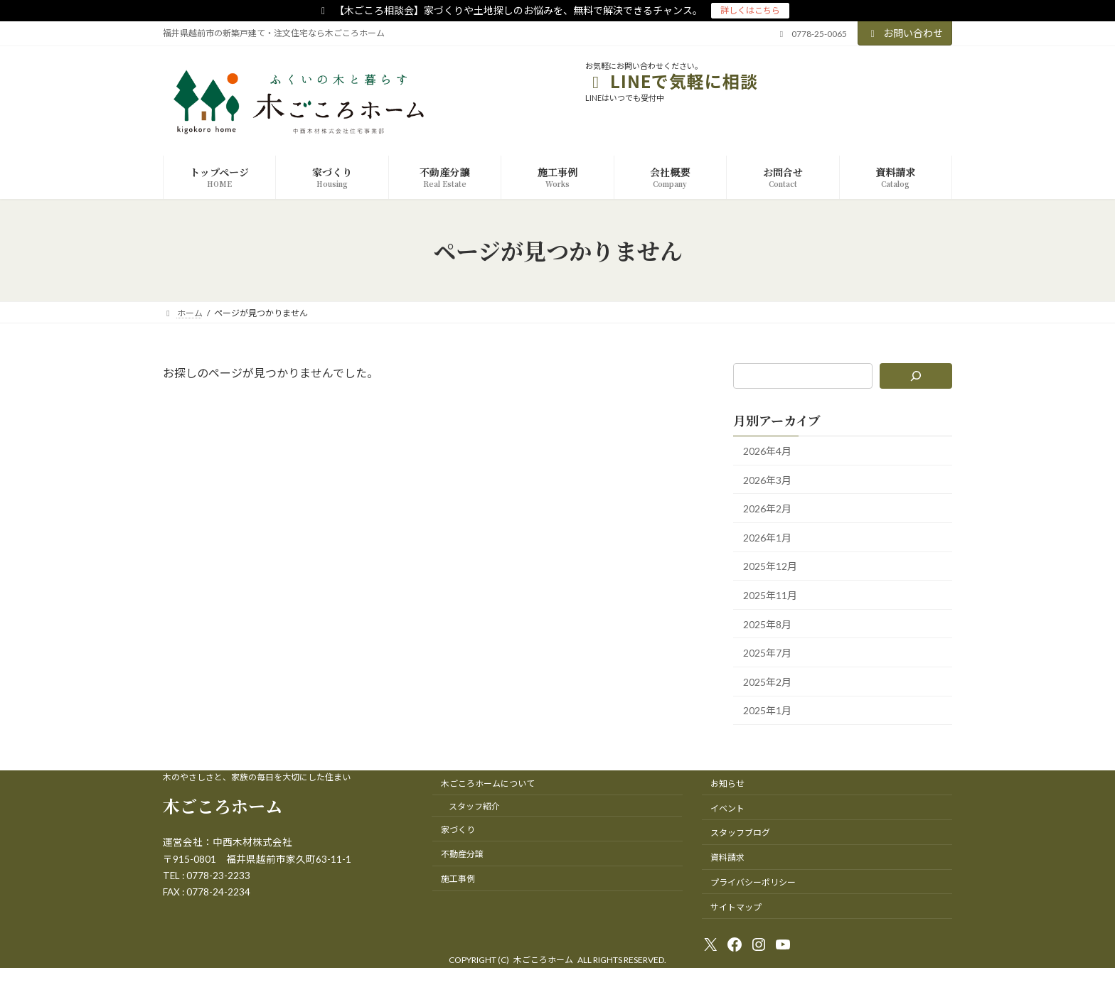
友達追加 (919, 80)
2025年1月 (767, 711)
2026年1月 (767, 538)
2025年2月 (767, 682)
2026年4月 (767, 451)
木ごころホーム (222, 805)
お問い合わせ (905, 33)
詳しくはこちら (750, 10)
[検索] (916, 376)
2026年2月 (767, 509)
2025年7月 (767, 653)
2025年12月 (770, 567)
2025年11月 (770, 595)
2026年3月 (767, 480)
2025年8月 (767, 624)
